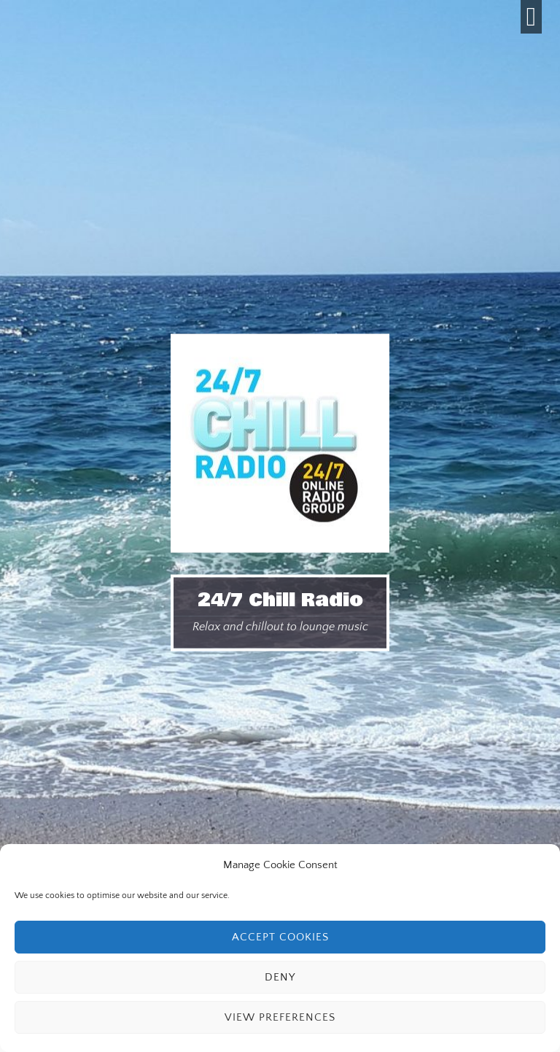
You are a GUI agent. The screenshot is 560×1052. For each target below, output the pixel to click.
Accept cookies (280, 937)
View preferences (280, 1017)
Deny (280, 977)
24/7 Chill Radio (280, 600)
